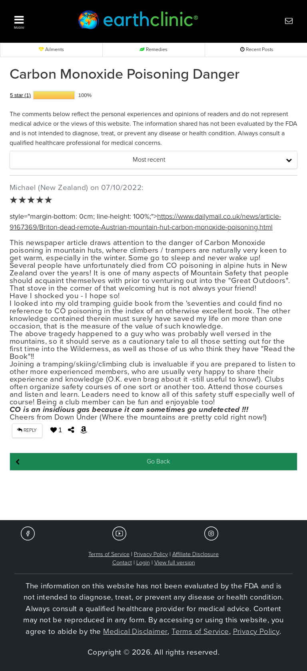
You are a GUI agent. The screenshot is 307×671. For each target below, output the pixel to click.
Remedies (153, 50)
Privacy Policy (151, 554)
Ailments (51, 50)
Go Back (158, 461)
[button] (37, 20)
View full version (174, 562)
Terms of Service (109, 554)
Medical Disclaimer (135, 631)
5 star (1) (20, 95)
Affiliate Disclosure (195, 554)
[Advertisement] (153, 496)
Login (143, 562)
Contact (122, 562)
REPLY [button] (27, 430)
